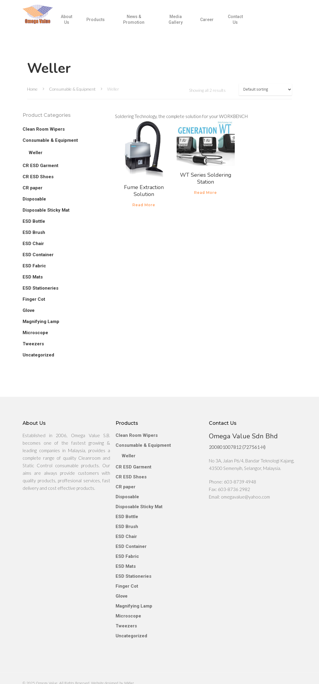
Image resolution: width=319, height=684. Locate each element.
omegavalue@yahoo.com (245, 481)
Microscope (35, 332)
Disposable (34, 199)
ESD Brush (34, 232)
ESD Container (38, 254)
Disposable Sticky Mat (46, 210)
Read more (143, 205)
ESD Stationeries (40, 288)
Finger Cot (34, 299)
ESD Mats (33, 277)
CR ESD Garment (40, 165)
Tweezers (33, 344)
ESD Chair (33, 243)
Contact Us (240, 23)
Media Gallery (184, 23)
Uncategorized (38, 355)
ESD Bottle (34, 221)
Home (32, 89)
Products (110, 23)
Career (213, 23)
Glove (29, 310)
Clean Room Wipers (44, 129)
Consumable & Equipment (72, 89)
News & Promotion (146, 23)
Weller (35, 152)
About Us (82, 23)
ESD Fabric (34, 266)
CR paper (32, 188)
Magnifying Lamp (41, 321)
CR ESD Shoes (38, 176)
